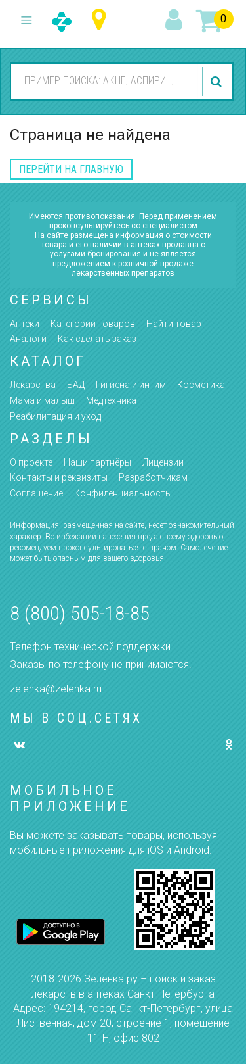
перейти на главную (71, 169)
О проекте (31, 462)
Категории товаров (93, 323)
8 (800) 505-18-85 (80, 613)
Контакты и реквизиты (59, 477)
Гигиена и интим (131, 384)
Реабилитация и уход (55, 416)
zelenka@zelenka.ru (56, 689)
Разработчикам (153, 477)
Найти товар (173, 323)
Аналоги (28, 338)
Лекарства (33, 384)
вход (175, 20)
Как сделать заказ (97, 338)
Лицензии (163, 462)
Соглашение (36, 493)
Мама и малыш (42, 400)
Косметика (201, 384)
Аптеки (24, 323)
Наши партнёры (97, 462)
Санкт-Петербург (102, 20)
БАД (76, 384)
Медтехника (111, 400)
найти (217, 81)
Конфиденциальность (122, 493)
